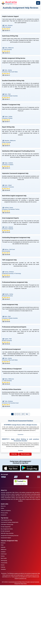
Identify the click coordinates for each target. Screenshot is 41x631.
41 (23, 414)
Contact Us (3, 515)
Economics (20, 434)
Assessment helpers (6, 537)
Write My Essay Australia (7, 533)
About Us (3, 506)
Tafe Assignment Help (6, 520)
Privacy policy (4, 512)
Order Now (14, 454)
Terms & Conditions (6, 510)
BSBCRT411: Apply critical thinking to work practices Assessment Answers (20, 440)
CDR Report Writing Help (7, 524)
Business (20, 450)
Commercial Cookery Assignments (9, 522)
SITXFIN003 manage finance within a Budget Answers (20, 425)
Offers (2, 508)
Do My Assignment (5, 526)
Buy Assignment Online (7, 529)
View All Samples (25, 454)
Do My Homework (5, 531)
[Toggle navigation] (38, 3)
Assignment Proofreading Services (9, 535)
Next (27, 414)
